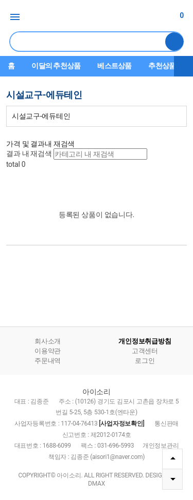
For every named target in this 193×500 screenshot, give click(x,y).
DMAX (96, 483)
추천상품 (162, 66)
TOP (172, 458)
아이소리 (97, 17)
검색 (174, 41)
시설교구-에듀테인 (41, 116)
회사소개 (47, 341)
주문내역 (47, 360)
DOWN (172, 479)
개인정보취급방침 (144, 341)
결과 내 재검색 (29, 153)
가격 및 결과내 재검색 (40, 144)
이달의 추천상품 (55, 66)
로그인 (144, 360)
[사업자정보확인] (121, 423)
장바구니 (174, 15)
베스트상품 (114, 66)
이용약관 (47, 351)
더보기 (184, 66)
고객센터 (145, 351)
